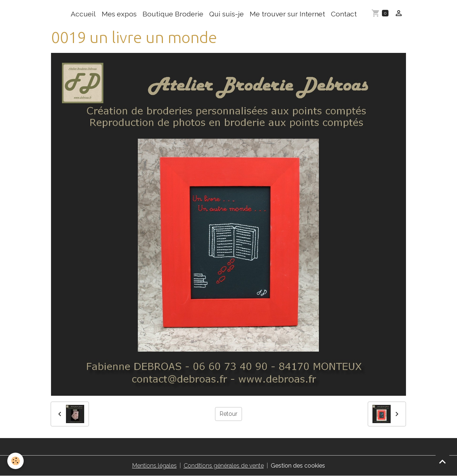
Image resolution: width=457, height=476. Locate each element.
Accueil (83, 14)
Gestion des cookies (298, 465)
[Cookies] (15, 461)
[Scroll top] (442, 461)
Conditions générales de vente (224, 465)
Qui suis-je (226, 14)
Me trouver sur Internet (287, 14)
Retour (228, 413)
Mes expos (119, 14)
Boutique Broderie (172, 14)
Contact (344, 14)
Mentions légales (154, 465)
